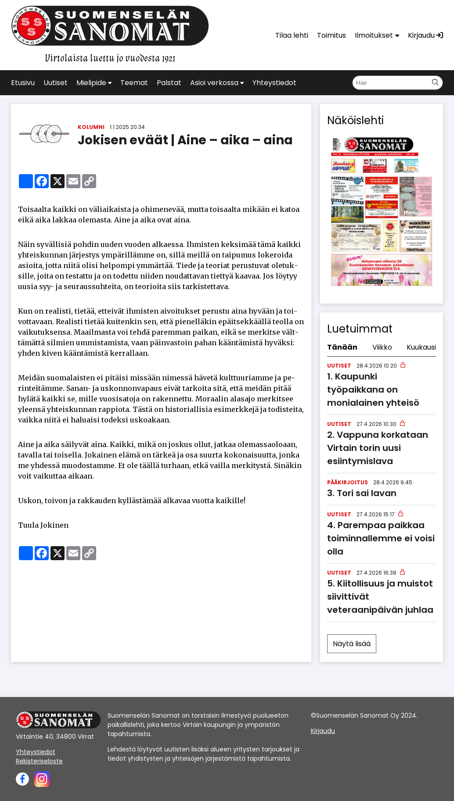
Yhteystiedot (35, 751)
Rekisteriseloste (39, 761)
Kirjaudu (323, 730)
